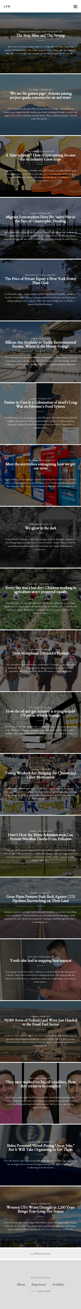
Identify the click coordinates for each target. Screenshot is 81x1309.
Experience (39, 1284)
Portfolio (58, 1284)
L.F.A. (7, 6)
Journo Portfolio (44, 1291)
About (21, 1284)
